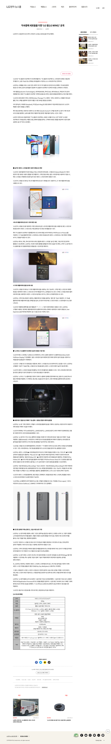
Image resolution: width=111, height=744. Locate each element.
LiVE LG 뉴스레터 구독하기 (42, 672)
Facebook (81, 735)
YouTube (86, 735)
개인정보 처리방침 (24, 736)
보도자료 (39, 679)
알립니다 (84, 7)
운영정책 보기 (45, 687)
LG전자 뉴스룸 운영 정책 (12, 736)
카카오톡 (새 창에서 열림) (44, 662)
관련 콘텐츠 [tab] (84, 32)
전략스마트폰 (56, 679)
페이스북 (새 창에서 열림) (36, 662)
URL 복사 (49, 662)
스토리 (54, 7)
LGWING (18, 679)
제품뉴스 (44, 7)
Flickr (98, 735)
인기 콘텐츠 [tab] (93, 32)
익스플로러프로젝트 (47, 679)
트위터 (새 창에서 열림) (40, 662)
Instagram (90, 735)
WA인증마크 (76, 735)
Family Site (100, 740)
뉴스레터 (97, 8)
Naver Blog (94, 735)
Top (108, 731)
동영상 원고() (66, 73)
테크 (62, 7)
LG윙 (29, 679)
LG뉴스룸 (24, 679)
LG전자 (34, 679)
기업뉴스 (33, 7)
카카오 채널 (103, 735)
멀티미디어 (72, 7)
